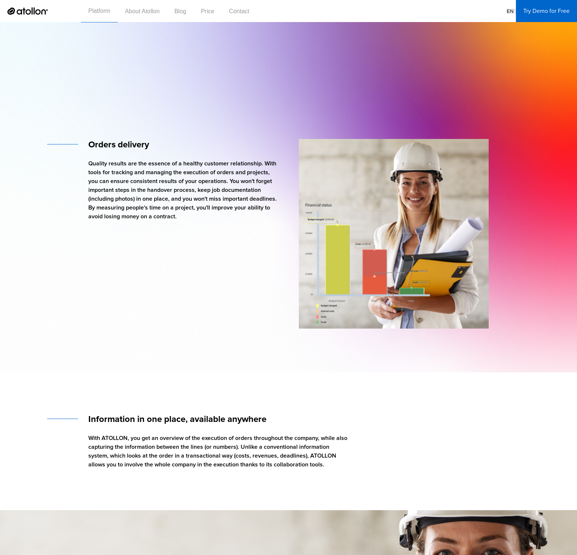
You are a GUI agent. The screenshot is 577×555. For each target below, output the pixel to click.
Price (207, 11)
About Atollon (142, 11)
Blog (180, 11)
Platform (99, 11)
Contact (239, 11)
